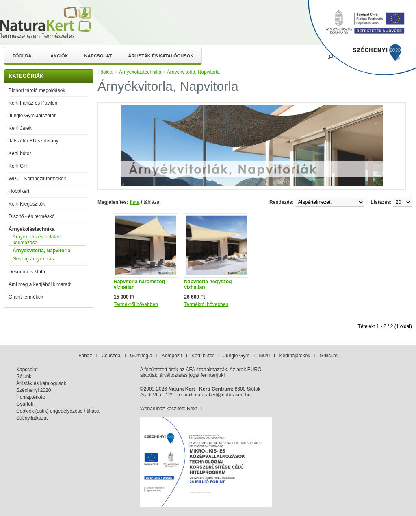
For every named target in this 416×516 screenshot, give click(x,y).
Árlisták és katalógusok (160, 55)
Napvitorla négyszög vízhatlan (208, 284)
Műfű (264, 356)
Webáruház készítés (162, 408)
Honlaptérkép (30, 397)
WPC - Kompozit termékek (37, 178)
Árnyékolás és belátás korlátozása (36, 239)
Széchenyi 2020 (33, 390)
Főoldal (23, 55)
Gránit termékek (26, 297)
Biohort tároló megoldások (37, 90)
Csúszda (111, 356)
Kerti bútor (20, 153)
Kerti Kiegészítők (27, 204)
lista (134, 202)
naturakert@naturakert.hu (223, 395)
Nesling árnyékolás (33, 259)
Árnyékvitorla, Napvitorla (41, 251)
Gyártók (24, 404)
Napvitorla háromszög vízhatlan (139, 284)
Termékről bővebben (136, 304)
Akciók (59, 55)
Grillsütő (329, 356)
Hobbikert (19, 191)
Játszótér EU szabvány (33, 141)
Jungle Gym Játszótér (32, 115)
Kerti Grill (18, 166)
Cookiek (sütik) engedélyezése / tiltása (58, 411)
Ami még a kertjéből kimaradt (40, 284)
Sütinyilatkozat (32, 418)
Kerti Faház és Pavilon (33, 103)
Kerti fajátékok (294, 356)
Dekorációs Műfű (27, 272)
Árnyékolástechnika (31, 229)
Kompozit (172, 356)
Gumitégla (141, 356)
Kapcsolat (98, 55)
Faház (85, 356)
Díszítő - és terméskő (31, 216)
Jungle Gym (236, 356)
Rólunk (23, 376)
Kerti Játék (20, 128)
